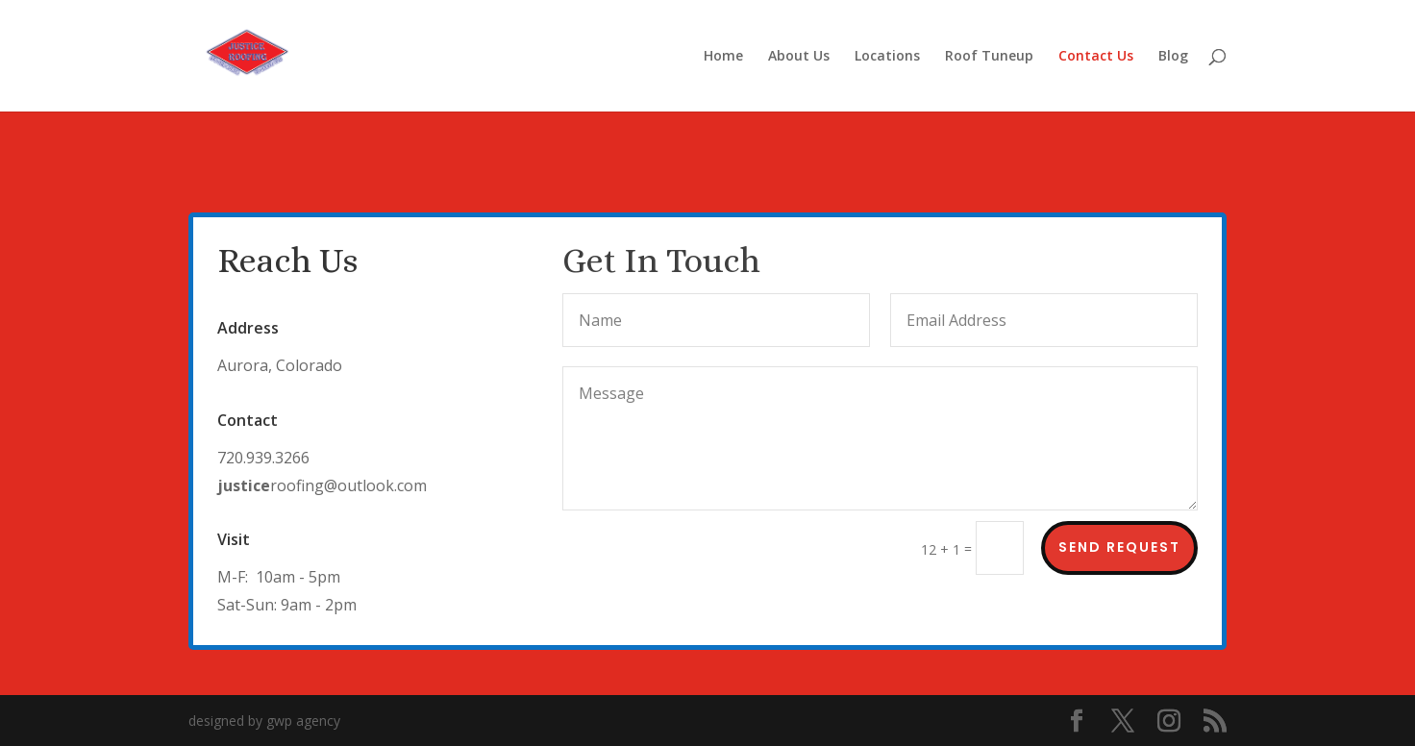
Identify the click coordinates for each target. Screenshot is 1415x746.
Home (723, 56)
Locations (887, 56)
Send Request (1119, 547)
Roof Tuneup (989, 56)
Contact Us (1095, 56)
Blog (1173, 56)
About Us (799, 56)
